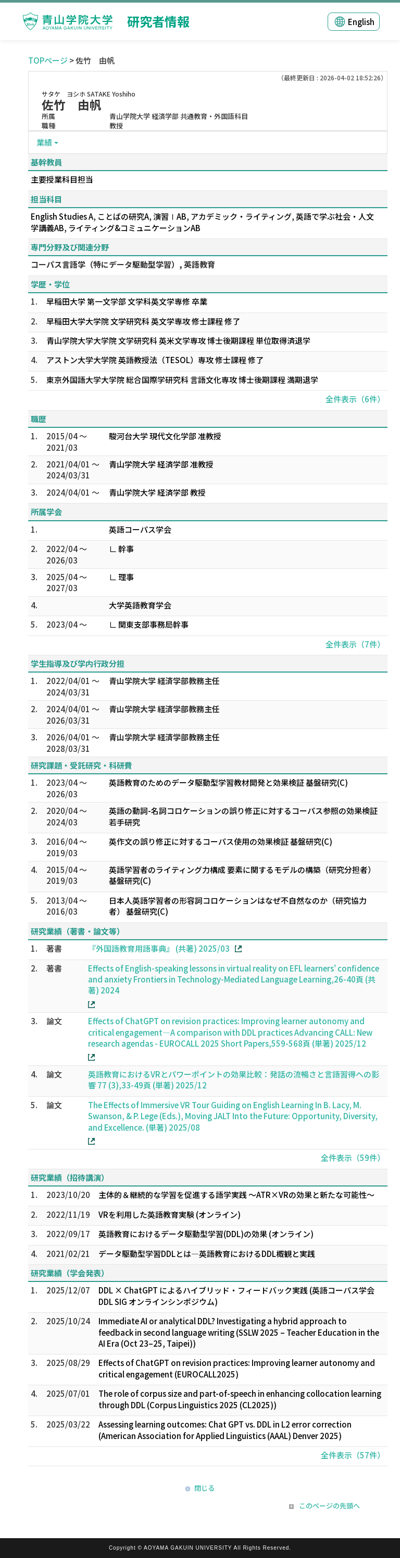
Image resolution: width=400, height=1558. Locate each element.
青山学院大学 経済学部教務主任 (164, 680)
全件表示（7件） (355, 644)
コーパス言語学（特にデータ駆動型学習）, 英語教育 (123, 264)
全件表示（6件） (355, 398)
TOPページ (48, 60)
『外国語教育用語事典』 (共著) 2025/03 (159, 948)
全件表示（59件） (353, 1157)
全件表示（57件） (353, 1454)
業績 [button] (44, 142)
